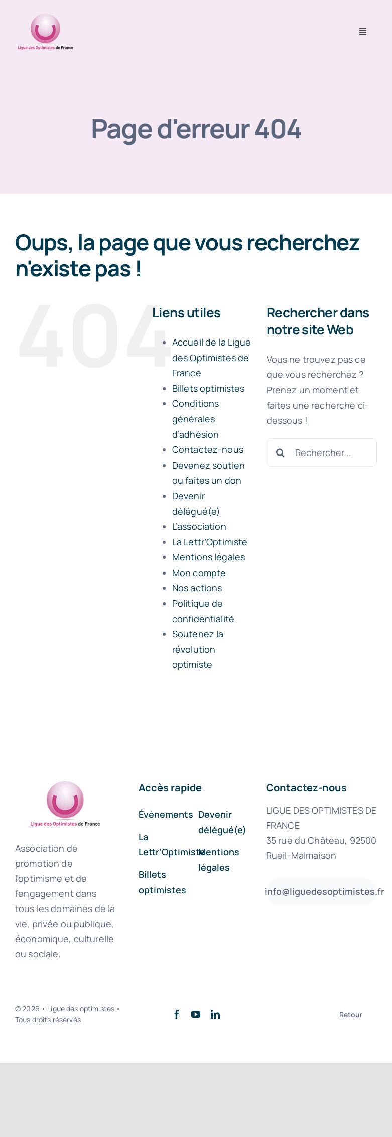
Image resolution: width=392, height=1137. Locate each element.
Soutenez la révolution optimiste (198, 649)
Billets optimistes (208, 388)
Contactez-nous (207, 449)
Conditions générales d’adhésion (195, 418)
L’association (199, 526)
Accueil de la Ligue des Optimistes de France (211, 357)
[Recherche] (281, 452)
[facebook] (176, 1014)
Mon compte (199, 572)
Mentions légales (208, 557)
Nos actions (197, 588)
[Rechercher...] (322, 452)
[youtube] (195, 1014)
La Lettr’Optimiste (210, 542)
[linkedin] (215, 1014)
